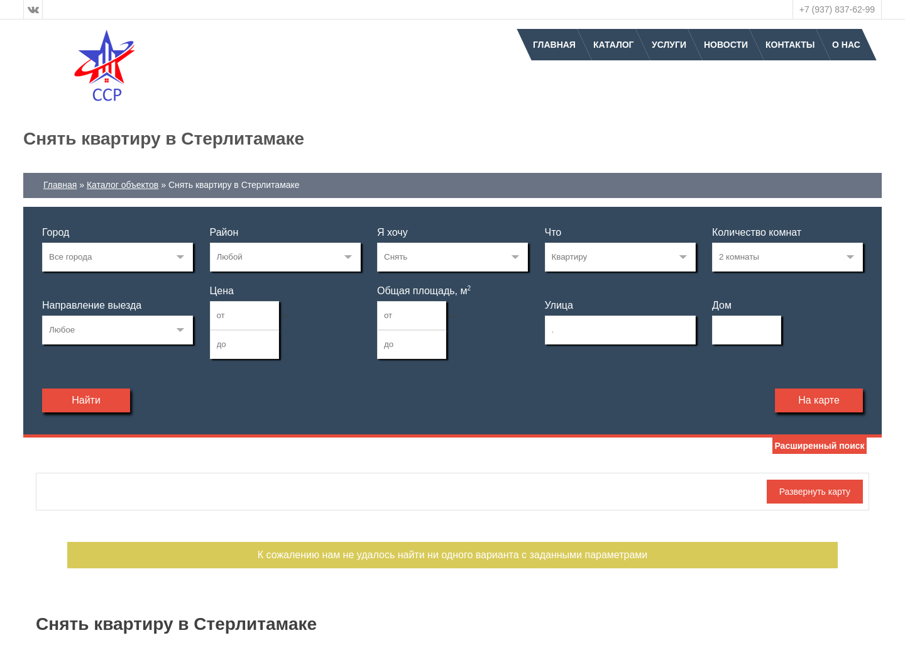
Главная (554, 45)
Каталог (613, 45)
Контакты (789, 45)
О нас (846, 45)
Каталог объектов (122, 185)
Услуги (669, 45)
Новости (726, 45)
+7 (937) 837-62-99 (837, 9)
